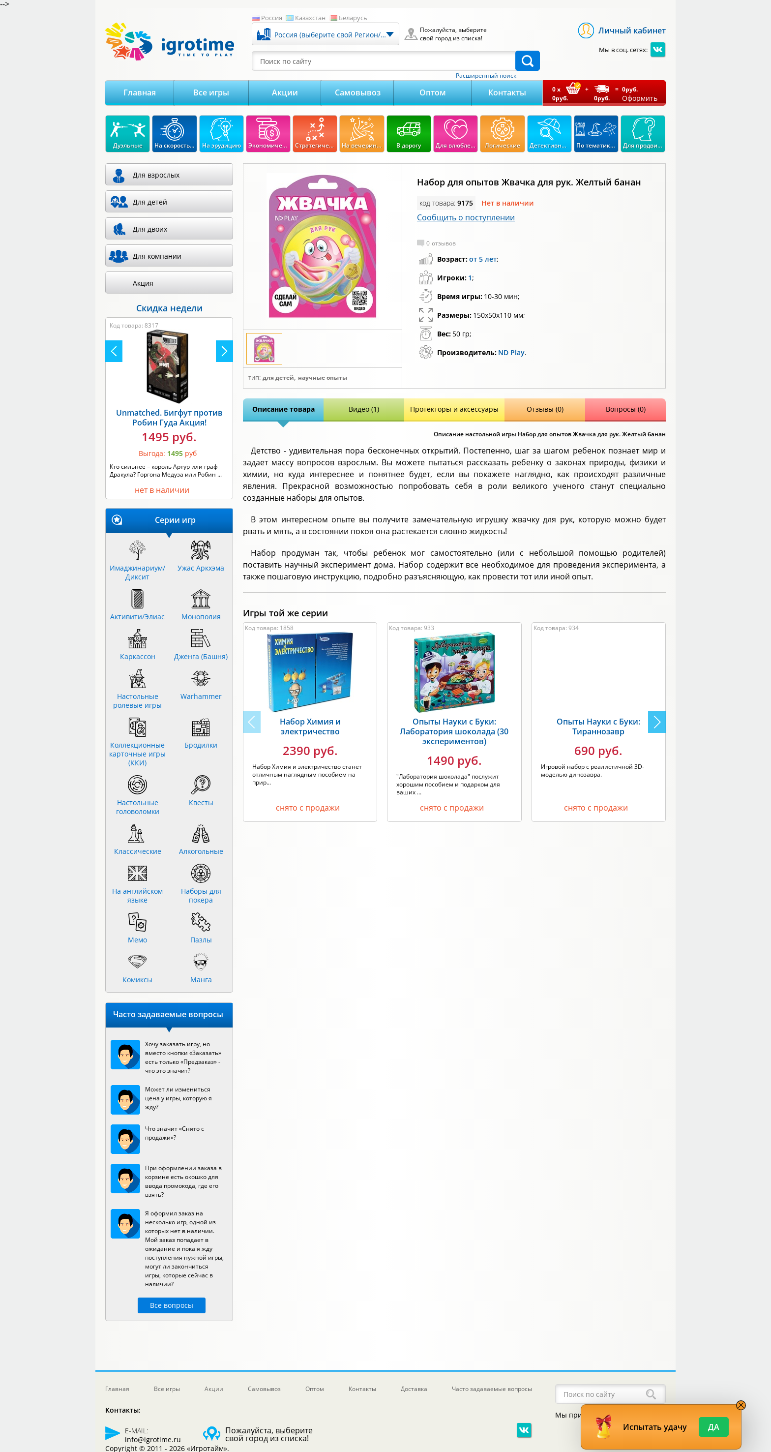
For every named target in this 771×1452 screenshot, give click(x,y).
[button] (657, 722)
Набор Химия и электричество (310, 726)
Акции (285, 92)
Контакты (507, 92)
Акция (143, 283)
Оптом (432, 92)
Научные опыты (322, 378)
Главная (139, 92)
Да (713, 1427)
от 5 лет (483, 259)
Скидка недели (169, 308)
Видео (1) (364, 409)
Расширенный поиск (486, 76)
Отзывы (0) (545, 409)
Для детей (278, 378)
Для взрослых (156, 175)
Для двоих (150, 229)
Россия (271, 17)
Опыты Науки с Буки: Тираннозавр (598, 726)
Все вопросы (171, 1305)
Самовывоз (358, 92)
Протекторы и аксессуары (454, 409)
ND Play (511, 352)
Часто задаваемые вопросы (492, 1389)
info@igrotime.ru (153, 1439)
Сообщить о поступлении (466, 217)
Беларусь (353, 17)
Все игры (211, 92)
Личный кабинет (632, 30)
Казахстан (310, 17)
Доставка (414, 1389)
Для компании (157, 256)
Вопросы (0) (626, 409)
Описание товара (283, 409)
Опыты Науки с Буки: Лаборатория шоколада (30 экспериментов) (454, 731)
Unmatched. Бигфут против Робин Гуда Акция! (169, 417)
